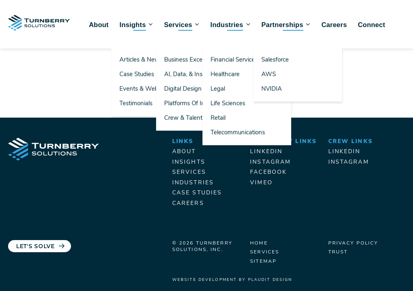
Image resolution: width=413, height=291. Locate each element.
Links (183, 141)
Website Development (204, 280)
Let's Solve (35, 247)
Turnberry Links (283, 141)
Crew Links (350, 141)
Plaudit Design (270, 280)
